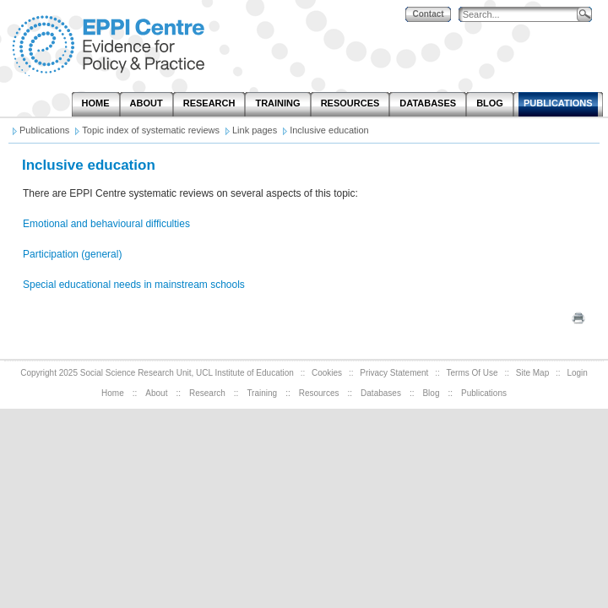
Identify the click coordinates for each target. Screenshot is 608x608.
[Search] (522, 15)
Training (262, 393)
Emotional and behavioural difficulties (106, 224)
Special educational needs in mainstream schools (134, 284)
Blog (430, 393)
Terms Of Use (472, 372)
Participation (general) (72, 254)
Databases (381, 393)
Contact (427, 14)
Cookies (327, 372)
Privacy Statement (394, 372)
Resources (319, 393)
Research (207, 393)
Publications (484, 393)
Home (112, 393)
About (156, 393)
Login (577, 372)
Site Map (532, 372)
